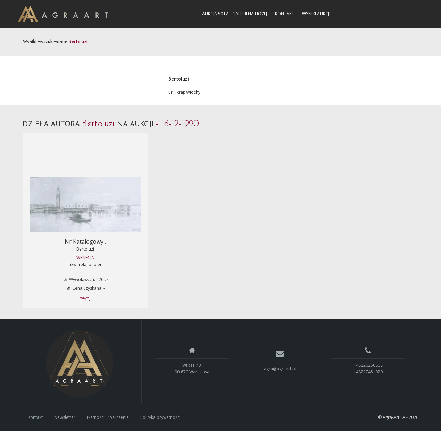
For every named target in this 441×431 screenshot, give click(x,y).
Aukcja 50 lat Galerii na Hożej (234, 14)
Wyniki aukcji (316, 14)
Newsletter (64, 417)
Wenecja (85, 258)
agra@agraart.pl (280, 369)
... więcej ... (85, 298)
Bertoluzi (85, 249)
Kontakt (284, 14)
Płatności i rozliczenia (108, 417)
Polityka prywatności (160, 417)
